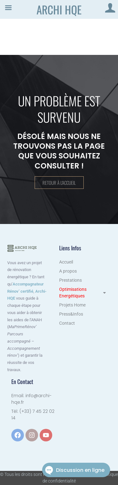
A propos (68, 271)
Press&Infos (71, 314)
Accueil (66, 261)
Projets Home (72, 304)
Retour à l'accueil (59, 182)
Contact (67, 323)
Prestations (70, 280)
